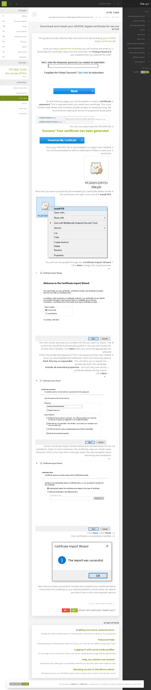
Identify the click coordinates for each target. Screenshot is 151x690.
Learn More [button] (15, 684)
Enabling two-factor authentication (96, 630)
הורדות (14, 103)
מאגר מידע (106, 17)
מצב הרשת (14, 108)
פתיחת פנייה (14, 113)
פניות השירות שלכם (14, 88)
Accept (25, 684)
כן (74, 610)
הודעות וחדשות (14, 93)
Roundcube (11, 73)
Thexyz (24, 76)
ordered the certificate (70, 48)
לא (66, 610)
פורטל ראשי (115, 17)
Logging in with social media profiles (95, 649)
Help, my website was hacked (99, 659)
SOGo (23, 73)
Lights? (141, 72)
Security (98, 17)
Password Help (107, 640)
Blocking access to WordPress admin (95, 669)
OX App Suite (18, 69)
